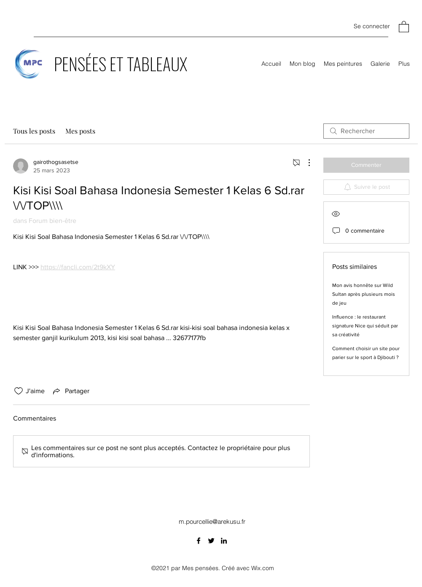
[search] (366, 131)
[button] (404, 26)
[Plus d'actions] (305, 163)
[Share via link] (70, 391)
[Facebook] (198, 540)
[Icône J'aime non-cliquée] (18, 391)
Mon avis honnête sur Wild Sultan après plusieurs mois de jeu (363, 294)
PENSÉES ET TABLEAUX (120, 63)
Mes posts (80, 130)
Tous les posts (34, 130)
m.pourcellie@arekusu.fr (212, 521)
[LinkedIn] (224, 540)
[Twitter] (211, 540)
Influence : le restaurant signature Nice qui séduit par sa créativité (365, 326)
